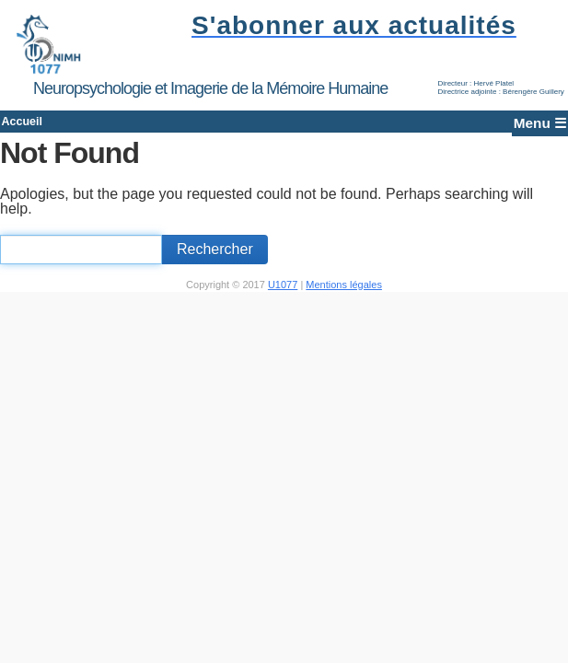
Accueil (50, 127)
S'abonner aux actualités (348, 25)
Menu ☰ (516, 127)
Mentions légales (344, 296)
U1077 (282, 296)
